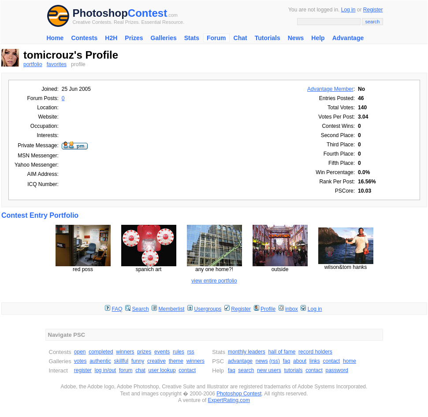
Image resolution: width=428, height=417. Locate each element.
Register (373, 10)
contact (187, 370)
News (296, 37)
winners (125, 352)
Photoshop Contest (238, 394)
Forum (216, 37)
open (80, 352)
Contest (147, 13)
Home (55, 37)
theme (176, 361)
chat (140, 370)
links (314, 361)
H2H (111, 37)
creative (156, 361)
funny (137, 361)
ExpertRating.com (229, 400)
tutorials (293, 370)
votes (80, 361)
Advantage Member (330, 89)
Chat (240, 37)
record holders (315, 352)
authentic (100, 361)
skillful (121, 361)
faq (286, 361)
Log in (348, 10)
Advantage (348, 37)
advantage (240, 361)
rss (190, 352)
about (299, 361)
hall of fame (281, 352)
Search (140, 309)
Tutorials (267, 37)
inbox (291, 309)
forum (126, 370)
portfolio (32, 64)
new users (269, 370)
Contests (84, 37)
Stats (191, 37)
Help (317, 37)
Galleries (164, 37)
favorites (57, 64)
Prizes (134, 37)
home (349, 361)
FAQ (117, 309)
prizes (144, 352)
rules (178, 352)
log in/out (105, 370)
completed (101, 352)
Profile (268, 309)
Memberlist (172, 309)
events (162, 352)
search (246, 370)
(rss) (274, 361)
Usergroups (207, 309)
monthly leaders (246, 352)
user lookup (162, 370)
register (83, 370)
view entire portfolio (214, 281)
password (337, 370)
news (262, 361)
